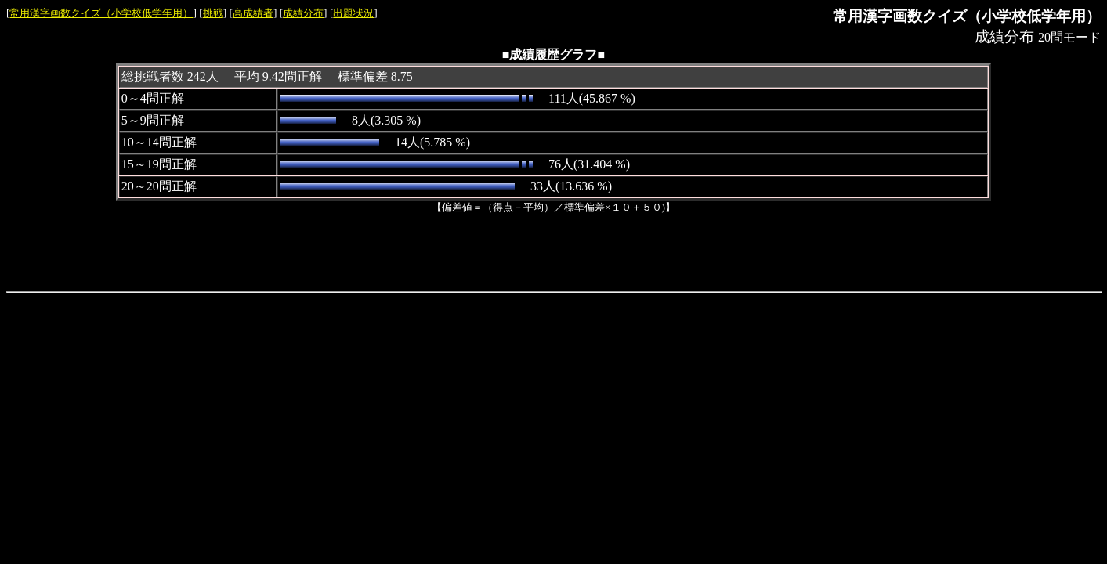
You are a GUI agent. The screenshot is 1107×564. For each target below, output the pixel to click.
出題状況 (353, 13)
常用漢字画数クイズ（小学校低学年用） (101, 13)
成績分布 (303, 13)
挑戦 (213, 13)
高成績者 (253, 13)
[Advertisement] (554, 250)
